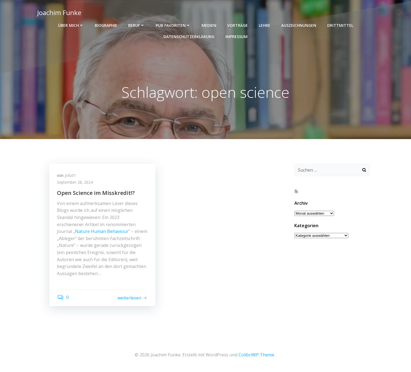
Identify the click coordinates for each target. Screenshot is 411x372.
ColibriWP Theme (256, 356)
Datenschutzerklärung (188, 36)
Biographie (106, 24)
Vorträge (237, 24)
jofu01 (71, 175)
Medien (209, 24)
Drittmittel (340, 24)
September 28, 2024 (75, 183)
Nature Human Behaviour (102, 232)
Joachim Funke (59, 12)
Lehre (264, 24)
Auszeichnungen (298, 24)
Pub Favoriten (173, 24)
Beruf (136, 24)
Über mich (71, 24)
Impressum (236, 36)
